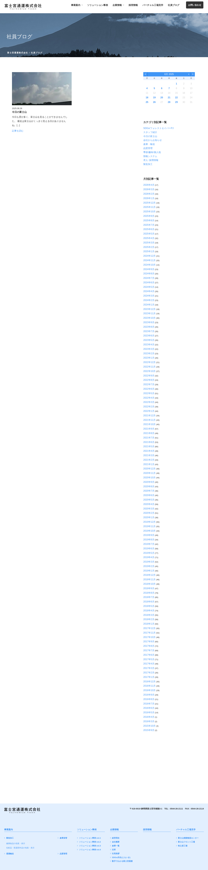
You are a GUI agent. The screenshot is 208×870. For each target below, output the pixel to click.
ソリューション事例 (97, 5)
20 (161, 97)
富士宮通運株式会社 (17, 53)
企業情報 (118, 5)
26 (154, 102)
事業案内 (76, 5)
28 (169, 102)
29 (176, 102)
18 (147, 97)
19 (154, 97)
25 (147, 102)
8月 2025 (169, 74)
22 (176, 97)
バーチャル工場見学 (152, 5)
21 (169, 97)
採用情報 (133, 5)
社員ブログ (173, 5)
